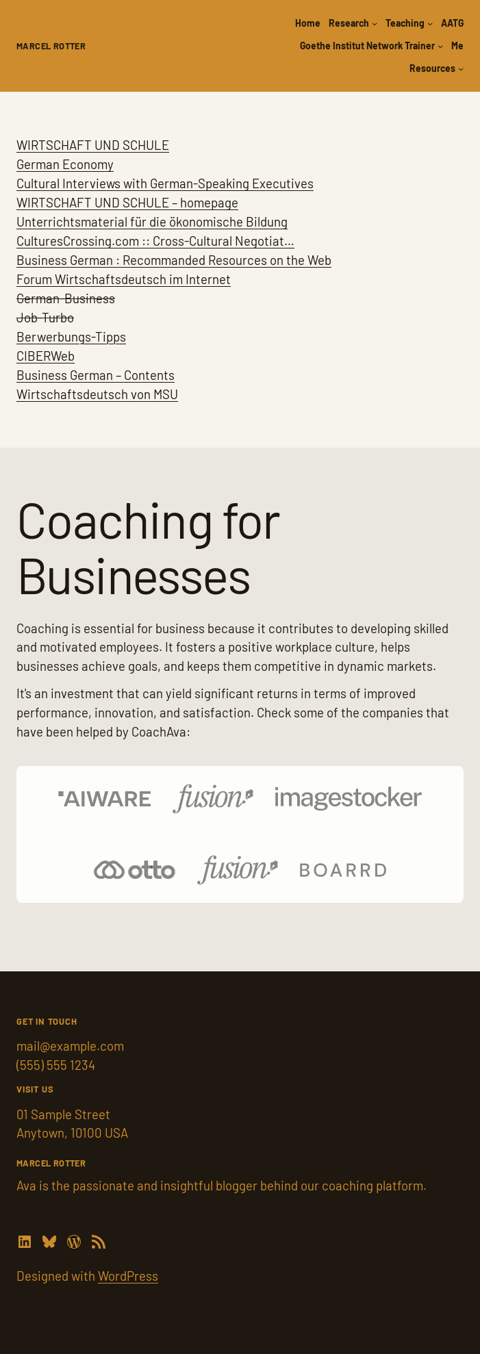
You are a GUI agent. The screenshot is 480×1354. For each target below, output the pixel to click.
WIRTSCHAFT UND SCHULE (92, 145)
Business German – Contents (95, 375)
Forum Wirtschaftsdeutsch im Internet (123, 279)
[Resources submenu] (461, 68)
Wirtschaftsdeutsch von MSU (97, 394)
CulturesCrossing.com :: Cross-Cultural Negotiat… (155, 240)
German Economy (65, 164)
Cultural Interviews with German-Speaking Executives (165, 183)
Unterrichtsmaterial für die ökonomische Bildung (152, 221)
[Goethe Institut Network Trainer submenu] (440, 46)
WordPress (128, 1275)
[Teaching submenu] (430, 23)
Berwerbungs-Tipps (71, 336)
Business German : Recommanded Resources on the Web (173, 260)
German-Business (65, 298)
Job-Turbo (45, 317)
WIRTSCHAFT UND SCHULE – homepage (127, 202)
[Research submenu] (374, 23)
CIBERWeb (45, 355)
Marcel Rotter (51, 45)
